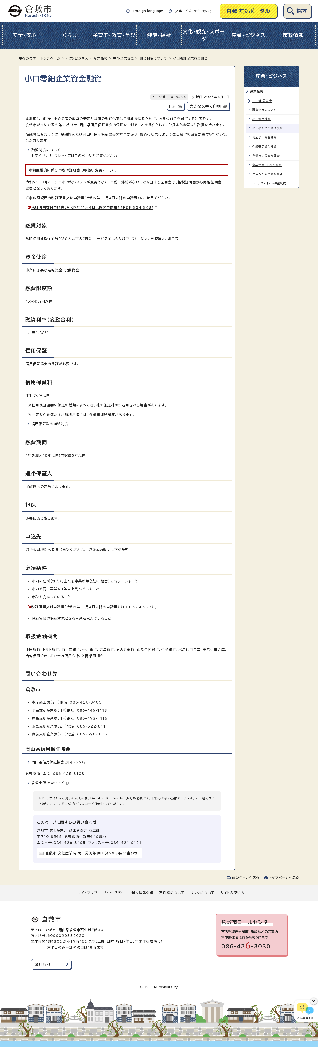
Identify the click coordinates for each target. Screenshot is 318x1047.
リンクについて (202, 892)
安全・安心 (25, 35)
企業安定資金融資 (264, 146)
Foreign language (148, 11)
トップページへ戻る (284, 877)
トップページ (50, 58)
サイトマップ (87, 892)
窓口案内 (42, 964)
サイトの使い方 (232, 892)
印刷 (172, 106)
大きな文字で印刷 (205, 106)
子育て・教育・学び (114, 35)
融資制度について (154, 58)
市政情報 (293, 35)
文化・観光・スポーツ (204, 35)
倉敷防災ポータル (248, 11)
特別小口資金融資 (264, 137)
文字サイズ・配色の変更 (193, 11)
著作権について (172, 892)
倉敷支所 (50, 783)
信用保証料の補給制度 (49, 424)
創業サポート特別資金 (267, 165)
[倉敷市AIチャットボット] (305, 1010)
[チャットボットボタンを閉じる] (313, 1001)
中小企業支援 (123, 58)
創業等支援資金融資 (266, 155)
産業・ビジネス (248, 35)
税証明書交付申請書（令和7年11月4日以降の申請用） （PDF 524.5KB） (94, 207)
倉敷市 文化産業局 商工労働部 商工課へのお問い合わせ (92, 853)
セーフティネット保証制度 (269, 183)
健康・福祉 (159, 35)
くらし (69, 35)
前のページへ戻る (245, 877)
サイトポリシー (114, 892)
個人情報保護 (142, 892)
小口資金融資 (261, 119)
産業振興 (100, 58)
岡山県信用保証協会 (59, 762)
